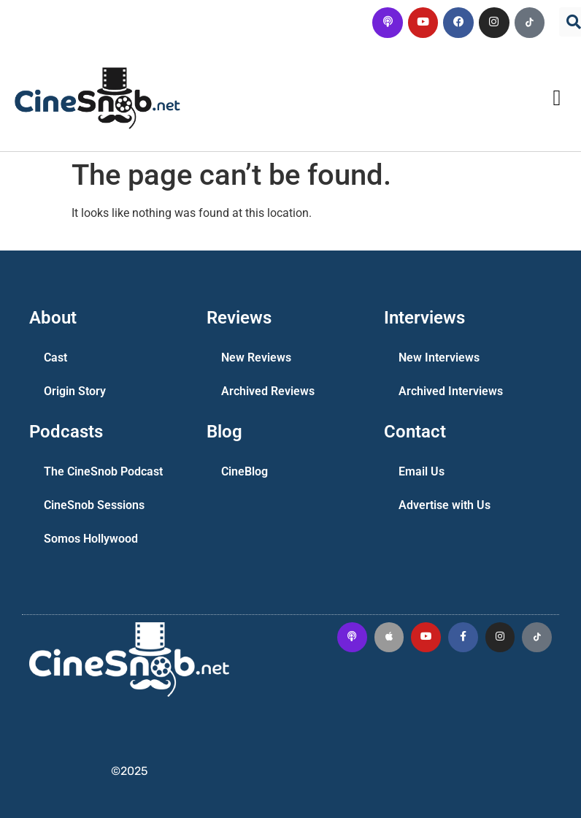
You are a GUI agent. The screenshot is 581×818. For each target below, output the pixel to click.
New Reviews (256, 357)
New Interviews (439, 357)
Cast (55, 357)
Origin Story (75, 391)
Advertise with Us (444, 505)
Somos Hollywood (91, 539)
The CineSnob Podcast (103, 471)
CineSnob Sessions (94, 505)
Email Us (422, 471)
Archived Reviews (268, 391)
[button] (556, 98)
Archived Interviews (451, 391)
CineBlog (244, 471)
